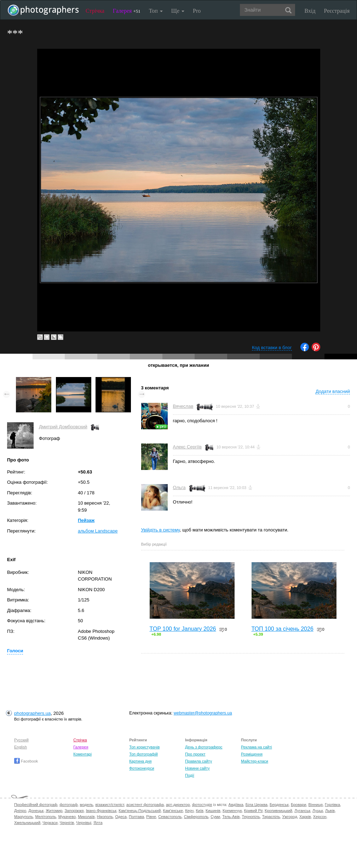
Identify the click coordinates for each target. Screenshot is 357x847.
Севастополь (170, 816)
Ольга (179, 487)
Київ (199, 810)
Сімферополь (196, 816)
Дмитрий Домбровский (63, 426)
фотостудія (202, 804)
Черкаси (49, 822)
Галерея (126, 11)
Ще (177, 11)
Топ (156, 11)
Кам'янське (173, 810)
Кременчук (232, 810)
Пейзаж (86, 520)
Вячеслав (183, 406)
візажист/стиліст (109, 804)
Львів (330, 810)
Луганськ (302, 810)
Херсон (319, 816)
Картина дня (140, 761)
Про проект (195, 754)
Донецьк (36, 810)
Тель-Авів (231, 816)
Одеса (120, 816)
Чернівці (83, 822)
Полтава (136, 816)
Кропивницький (278, 810)
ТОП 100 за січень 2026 (282, 629)
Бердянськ (279, 804)
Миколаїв (86, 816)
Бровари (298, 804)
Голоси (15, 650)
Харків (305, 816)
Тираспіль (271, 816)
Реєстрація (337, 11)
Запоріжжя (74, 810)
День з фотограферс (204, 747)
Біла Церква (256, 804)
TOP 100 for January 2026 (183, 629)
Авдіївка (236, 804)
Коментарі (82, 754)
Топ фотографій (143, 754)
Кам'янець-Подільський (140, 810)
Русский (21, 740)
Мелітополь (45, 816)
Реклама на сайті (256, 747)
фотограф (68, 804)
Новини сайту (197, 768)
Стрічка (95, 11)
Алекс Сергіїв (187, 446)
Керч (189, 810)
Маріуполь (23, 816)
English (20, 747)
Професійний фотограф (35, 804)
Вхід (310, 11)
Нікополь (105, 816)
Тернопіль (251, 816)
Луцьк (317, 810)
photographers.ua (32, 713)
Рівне (151, 816)
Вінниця (316, 804)
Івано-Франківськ (101, 810)
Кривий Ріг (253, 810)
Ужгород (289, 816)
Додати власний (333, 391)
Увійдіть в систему (160, 530)
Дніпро (20, 810)
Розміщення (252, 754)
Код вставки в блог (272, 347)
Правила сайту (198, 761)
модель (86, 804)
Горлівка (332, 804)
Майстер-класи (254, 761)
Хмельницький (27, 822)
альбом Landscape (97, 531)
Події (189, 775)
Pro (197, 11)
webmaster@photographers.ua (203, 713)
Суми (215, 816)
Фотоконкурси (141, 768)
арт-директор (178, 804)
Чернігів (67, 822)
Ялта (97, 822)
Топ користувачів (144, 747)
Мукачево (67, 816)
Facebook (26, 761)
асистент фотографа (145, 804)
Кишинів (213, 810)
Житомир (54, 810)
